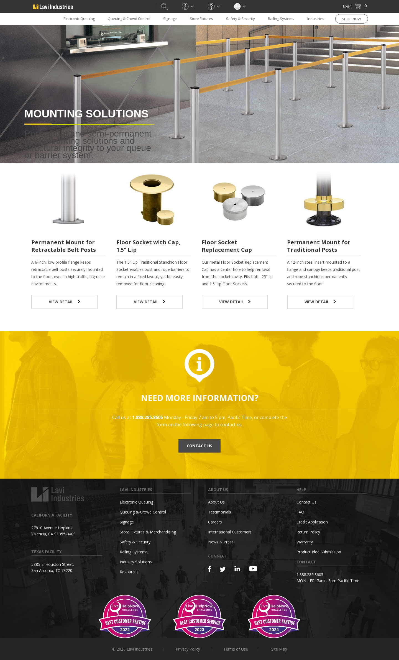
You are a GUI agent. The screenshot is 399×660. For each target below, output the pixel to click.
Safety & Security (240, 18)
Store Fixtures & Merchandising (148, 532)
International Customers (230, 532)
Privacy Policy (188, 649)
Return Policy (308, 532)
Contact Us (306, 502)
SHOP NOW (351, 18)
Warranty (304, 542)
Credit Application (312, 522)
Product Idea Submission (318, 551)
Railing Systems (281, 18)
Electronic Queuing (79, 18)
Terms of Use (235, 649)
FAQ (300, 512)
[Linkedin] (237, 569)
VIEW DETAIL (64, 301)
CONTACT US (199, 445)
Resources (129, 571)
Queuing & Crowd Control (129, 18)
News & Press (221, 542)
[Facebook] (209, 569)
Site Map (279, 649)
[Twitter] (223, 569)
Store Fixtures (201, 18)
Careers (215, 522)
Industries (315, 18)
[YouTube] (253, 568)
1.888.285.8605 (309, 574)
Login (347, 6)
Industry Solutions (136, 561)
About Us (216, 502)
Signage (170, 18)
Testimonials (219, 512)
